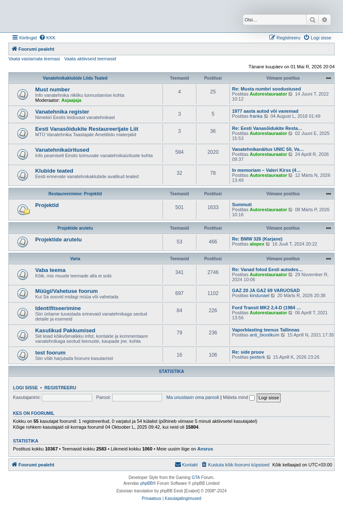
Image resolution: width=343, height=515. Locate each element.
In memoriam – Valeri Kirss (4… (266, 170)
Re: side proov (248, 352)
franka (256, 116)
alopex (257, 243)
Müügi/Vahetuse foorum (66, 291)
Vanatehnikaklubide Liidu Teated (75, 78)
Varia (75, 258)
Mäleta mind (239, 397)
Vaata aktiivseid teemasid (90, 58)
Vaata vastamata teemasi (34, 58)
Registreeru (60, 387)
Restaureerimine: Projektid (75, 194)
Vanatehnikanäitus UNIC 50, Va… (268, 149)
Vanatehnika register (62, 112)
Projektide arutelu (75, 228)
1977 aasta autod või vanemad (265, 111)
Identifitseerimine (58, 308)
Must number (52, 89)
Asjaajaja (71, 100)
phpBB (146, 483)
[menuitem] (47, 38)
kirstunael (259, 295)
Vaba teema (50, 270)
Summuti (242, 204)
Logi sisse (25, 387)
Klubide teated (54, 171)
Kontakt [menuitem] (186, 464)
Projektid (47, 205)
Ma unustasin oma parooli (192, 397)
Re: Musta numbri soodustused (266, 88)
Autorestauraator (268, 93)
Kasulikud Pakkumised (65, 330)
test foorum (50, 352)
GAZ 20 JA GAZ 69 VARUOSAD (266, 290)
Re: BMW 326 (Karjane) (257, 238)
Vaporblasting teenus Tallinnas (265, 329)
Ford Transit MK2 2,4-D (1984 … (266, 307)
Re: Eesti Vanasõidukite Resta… (267, 128)
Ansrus (205, 448)
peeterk (257, 357)
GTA (196, 477)
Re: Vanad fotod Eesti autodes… (267, 269)
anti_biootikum (264, 334)
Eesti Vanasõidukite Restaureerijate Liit (86, 129)
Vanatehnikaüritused (62, 150)
